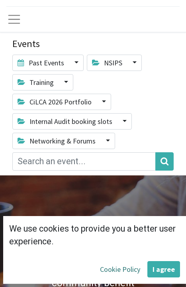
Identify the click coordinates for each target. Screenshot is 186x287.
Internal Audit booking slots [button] (66, 121)
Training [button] (36, 82)
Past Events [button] (42, 62)
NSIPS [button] (108, 62)
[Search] (164, 161)
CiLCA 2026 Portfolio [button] (55, 101)
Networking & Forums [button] (57, 140)
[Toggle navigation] (14, 19)
